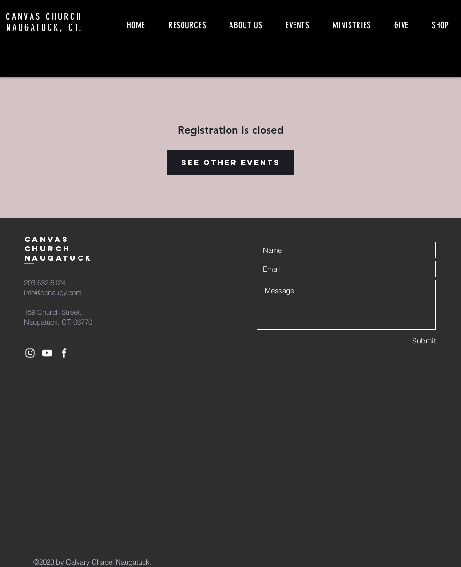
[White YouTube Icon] (47, 353)
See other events (230, 162)
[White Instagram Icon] (30, 353)
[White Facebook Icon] (64, 353)
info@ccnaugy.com (53, 292)
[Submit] (402, 341)
